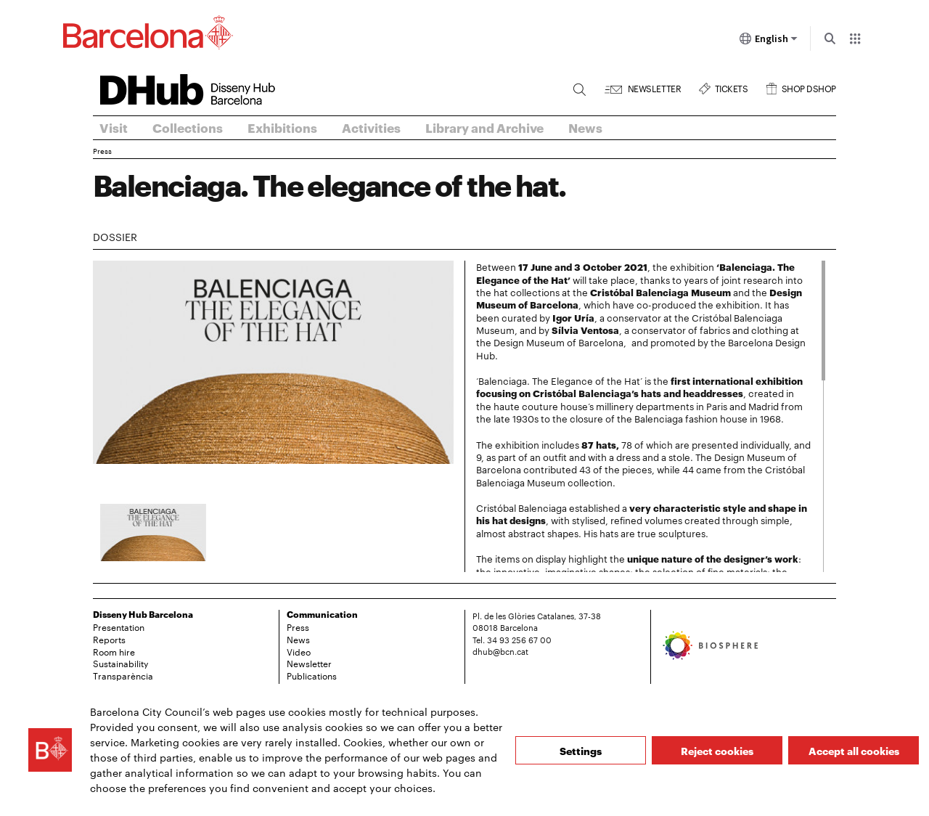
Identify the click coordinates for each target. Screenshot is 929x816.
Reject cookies (717, 750)
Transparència (123, 675)
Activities (371, 127)
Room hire (114, 651)
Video (299, 651)
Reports (109, 638)
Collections (187, 127)
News (585, 127)
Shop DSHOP (809, 86)
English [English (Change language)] (768, 41)
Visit (113, 127)
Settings (581, 750)
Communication (322, 614)
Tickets (731, 86)
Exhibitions (282, 127)
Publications (312, 675)
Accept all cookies (854, 750)
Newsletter (654, 86)
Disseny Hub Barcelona (143, 614)
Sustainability (120, 662)
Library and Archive (484, 127)
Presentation (118, 626)
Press (102, 150)
